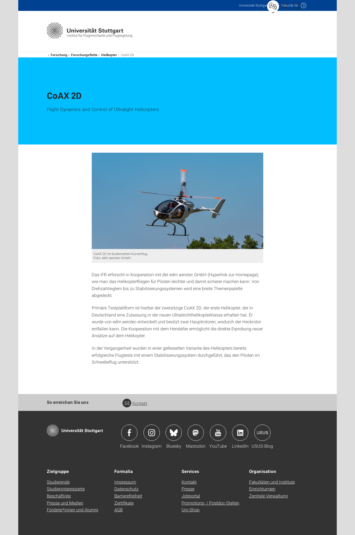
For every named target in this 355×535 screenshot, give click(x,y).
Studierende (58, 482)
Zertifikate (124, 503)
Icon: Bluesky (174, 433)
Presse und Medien (65, 503)
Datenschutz (126, 488)
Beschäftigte (59, 496)
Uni (253, 5)
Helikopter (109, 55)
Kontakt (135, 403)
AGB (118, 509)
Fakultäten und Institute (272, 482)
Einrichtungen (262, 488)
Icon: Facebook (129, 433)
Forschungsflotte (84, 55)
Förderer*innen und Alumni (72, 509)
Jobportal (191, 496)
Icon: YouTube (218, 433)
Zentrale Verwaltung (268, 496)
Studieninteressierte (66, 488)
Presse (188, 488)
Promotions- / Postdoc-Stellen (210, 503)
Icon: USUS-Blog (262, 433)
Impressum (125, 482)
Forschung (59, 55)
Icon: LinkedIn (240, 433)
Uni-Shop (191, 509)
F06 (289, 5)
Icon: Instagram (151, 433)
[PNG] (177, 201)
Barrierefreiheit (128, 496)
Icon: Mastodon (196, 433)
